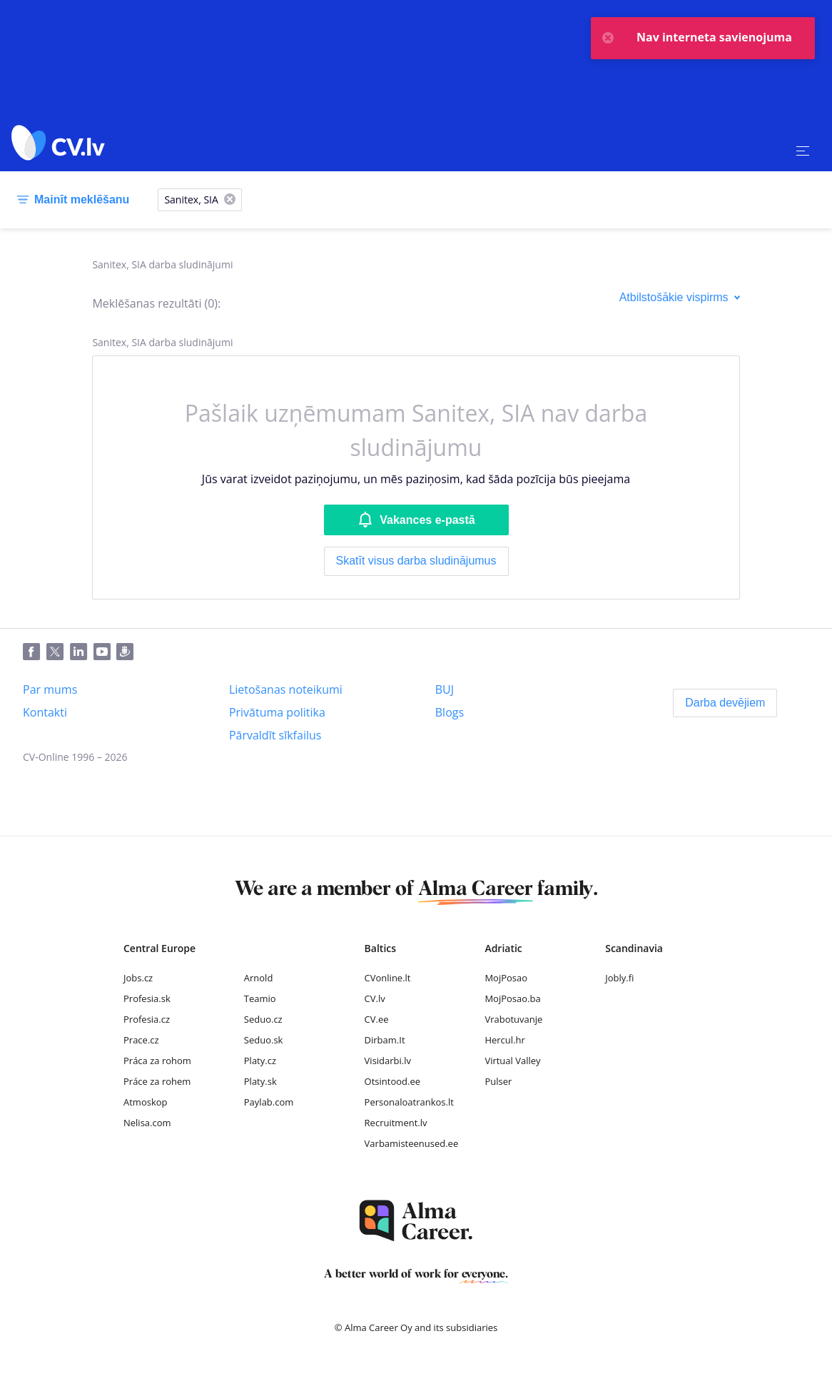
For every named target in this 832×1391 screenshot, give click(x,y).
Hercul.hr (504, 1039)
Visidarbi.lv (388, 1060)
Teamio (260, 998)
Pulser (498, 1081)
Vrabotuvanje (513, 1019)
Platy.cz (260, 1060)
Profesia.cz (146, 1019)
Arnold (258, 977)
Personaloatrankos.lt (409, 1102)
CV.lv (375, 998)
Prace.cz (141, 1039)
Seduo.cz (263, 1019)
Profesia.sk (147, 998)
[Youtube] (104, 652)
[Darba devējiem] (725, 703)
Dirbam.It (385, 1039)
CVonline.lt (388, 977)
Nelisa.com (147, 1122)
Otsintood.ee (392, 1081)
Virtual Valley (512, 1060)
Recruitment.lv (396, 1122)
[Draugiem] (127, 652)
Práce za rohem (157, 1081)
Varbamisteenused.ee (412, 1143)
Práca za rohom (157, 1060)
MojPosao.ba (512, 998)
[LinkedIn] (81, 652)
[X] (229, 200)
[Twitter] (58, 652)
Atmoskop (145, 1102)
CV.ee (377, 1019)
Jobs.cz (138, 977)
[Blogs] (449, 712)
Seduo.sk (263, 1039)
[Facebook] (34, 652)
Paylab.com (269, 1102)
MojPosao (506, 977)
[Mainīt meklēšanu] (70, 199)
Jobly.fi (619, 977)
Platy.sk (260, 1081)
